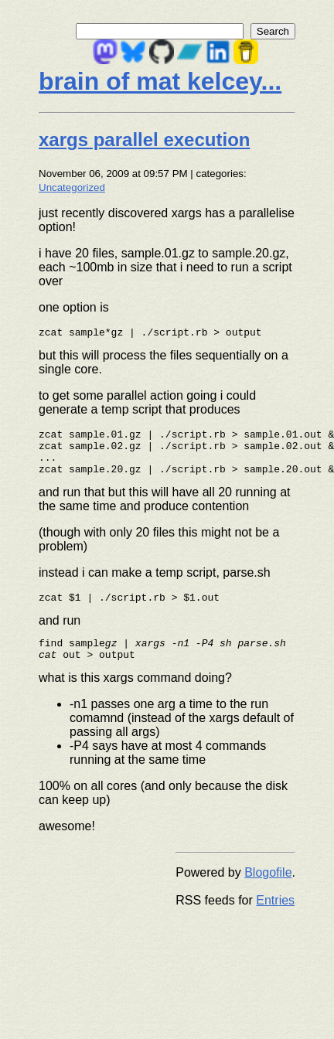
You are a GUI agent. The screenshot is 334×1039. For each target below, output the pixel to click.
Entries (275, 918)
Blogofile (267, 891)
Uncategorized (72, 187)
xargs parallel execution (144, 139)
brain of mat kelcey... (160, 81)
